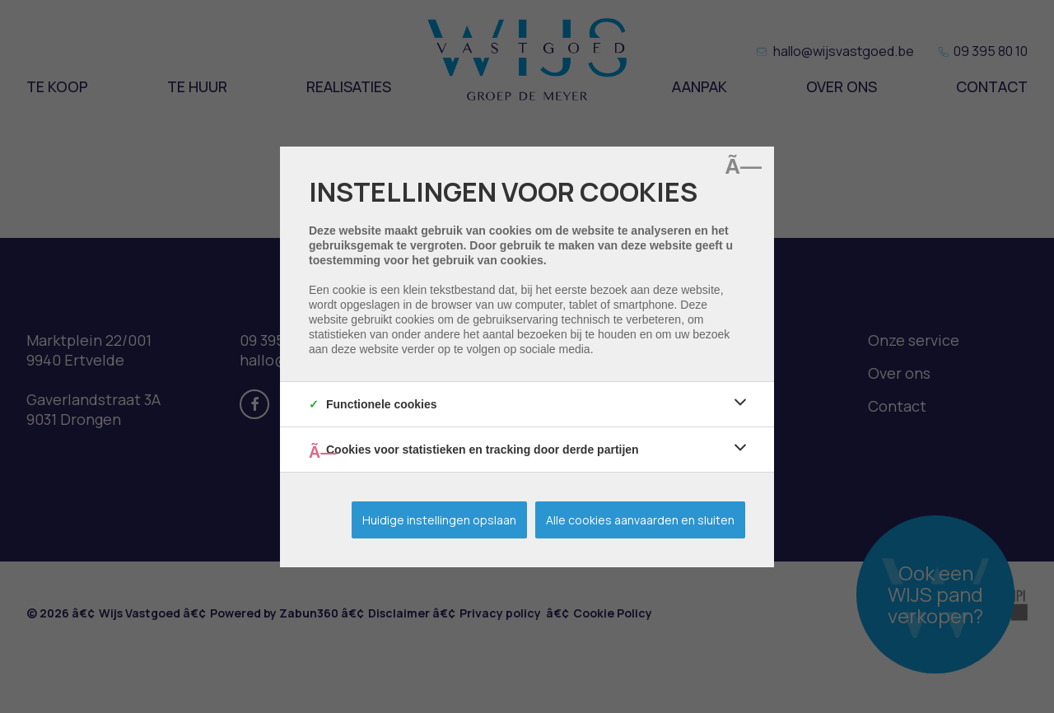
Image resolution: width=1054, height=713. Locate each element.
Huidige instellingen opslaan (439, 520)
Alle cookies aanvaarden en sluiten (640, 520)
